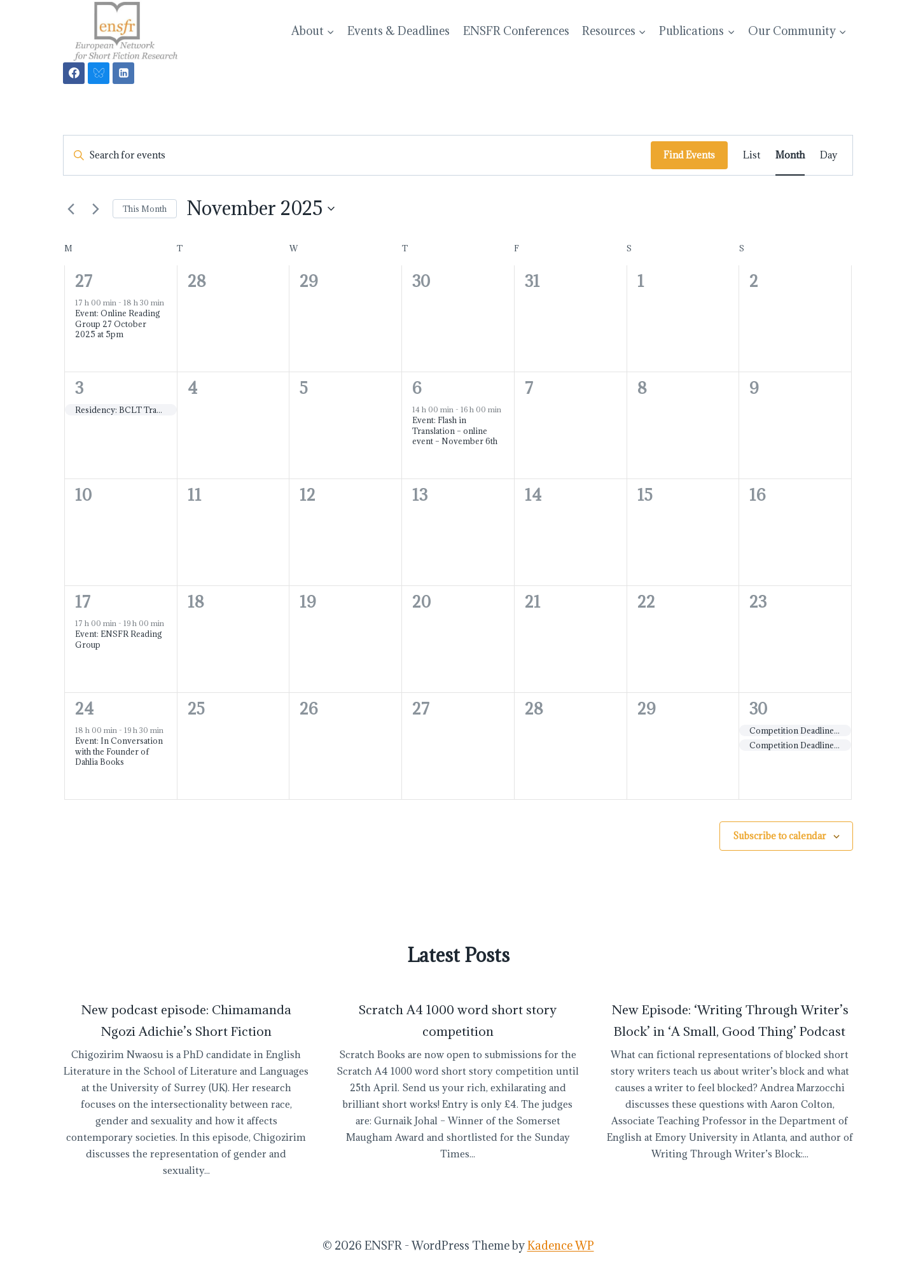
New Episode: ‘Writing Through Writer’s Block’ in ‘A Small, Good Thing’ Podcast (730, 1020)
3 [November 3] (79, 387)
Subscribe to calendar (779, 836)
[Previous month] (70, 208)
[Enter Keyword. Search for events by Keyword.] (357, 156)
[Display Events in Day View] (828, 156)
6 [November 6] (417, 387)
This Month (145, 209)
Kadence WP (560, 1245)
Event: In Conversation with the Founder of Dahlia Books (119, 751)
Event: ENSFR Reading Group (118, 639)
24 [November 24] (84, 708)
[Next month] (95, 208)
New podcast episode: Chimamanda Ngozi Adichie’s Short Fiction (186, 1020)
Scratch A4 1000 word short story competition (458, 1020)
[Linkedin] (123, 73)
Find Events (689, 155)
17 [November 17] (82, 601)
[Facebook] (74, 73)
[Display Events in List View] (751, 156)
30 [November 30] (758, 708)
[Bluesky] (98, 73)
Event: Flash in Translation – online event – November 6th (454, 430)
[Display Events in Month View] (790, 156)
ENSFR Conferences (516, 31)
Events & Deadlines (398, 31)
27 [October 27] (83, 280)
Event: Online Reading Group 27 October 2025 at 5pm (117, 323)
